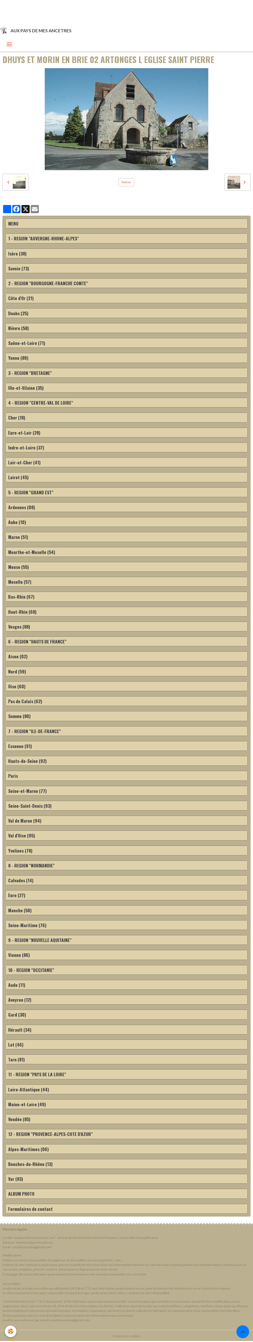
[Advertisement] (93, 11)
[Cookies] (11, 1331)
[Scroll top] (242, 1331)
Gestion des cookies (126, 1336)
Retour (126, 182)
